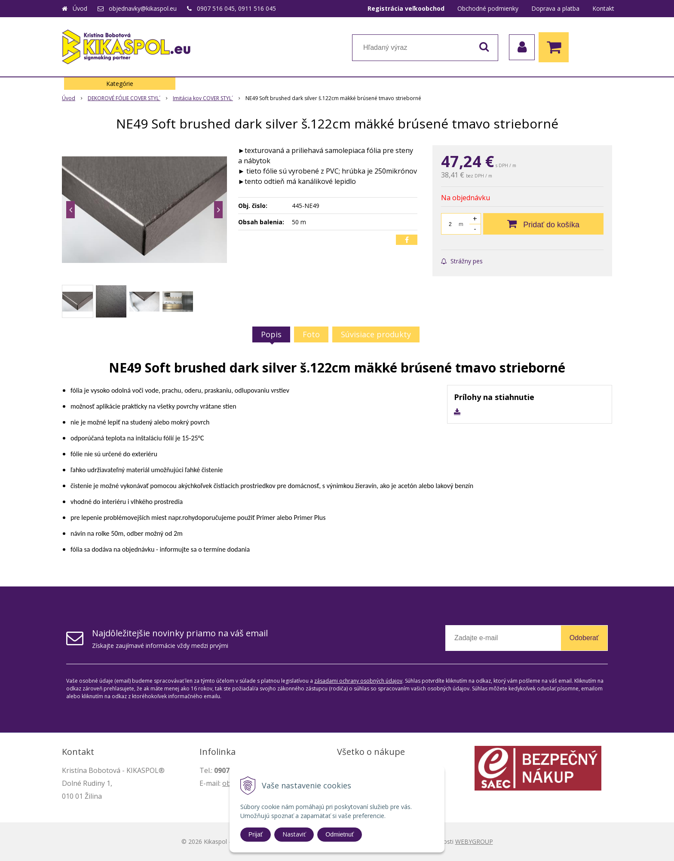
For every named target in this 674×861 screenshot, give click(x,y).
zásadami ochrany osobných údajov (358, 680)
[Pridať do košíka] (543, 224)
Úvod (80, 8)
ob (226, 783)
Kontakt (603, 8)
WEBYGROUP (474, 841)
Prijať (255, 834)
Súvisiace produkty (376, 334)
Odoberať (584, 637)
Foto (311, 334)
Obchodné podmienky (487, 8)
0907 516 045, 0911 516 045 (236, 8)
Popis (271, 334)
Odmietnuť (339, 834)
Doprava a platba (555, 8)
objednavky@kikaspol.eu (143, 8)
